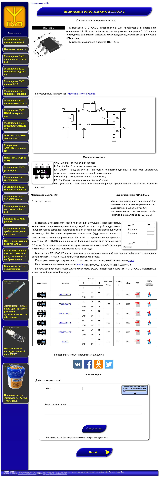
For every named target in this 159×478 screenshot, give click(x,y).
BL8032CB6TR (65, 295)
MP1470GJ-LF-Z (64, 332)
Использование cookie (40, 3)
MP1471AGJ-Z (65, 313)
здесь (131, 260)
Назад (100, 454)
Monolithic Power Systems (81, 93)
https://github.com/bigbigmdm (55, 475)
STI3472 (65, 342)
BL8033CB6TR (65, 323)
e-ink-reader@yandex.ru (27, 475)
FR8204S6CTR (65, 304)
